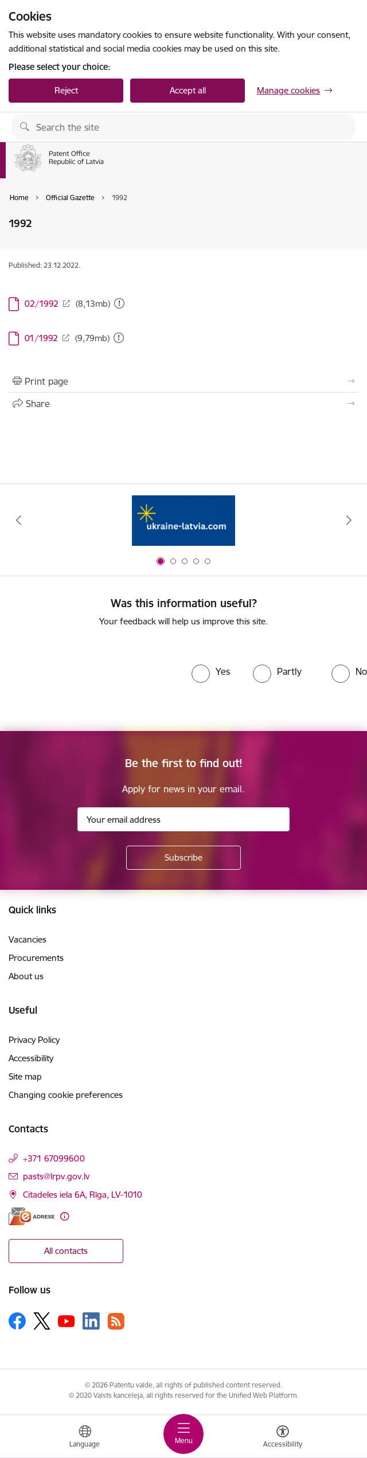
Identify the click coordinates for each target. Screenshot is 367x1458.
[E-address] (31, 1216)
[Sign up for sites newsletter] (183, 858)
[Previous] (18, 520)
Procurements (36, 957)
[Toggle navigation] (183, 1434)
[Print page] (183, 381)
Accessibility (31, 1058)
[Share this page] (183, 404)
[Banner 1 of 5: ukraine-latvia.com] (183, 520)
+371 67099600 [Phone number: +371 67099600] (54, 1158)
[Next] (348, 520)
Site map (25, 1076)
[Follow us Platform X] (41, 1321)
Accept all (188, 90)
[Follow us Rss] (115, 1321)
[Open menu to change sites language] (85, 1438)
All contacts (66, 1250)
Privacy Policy (34, 1039)
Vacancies (27, 939)
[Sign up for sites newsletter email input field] (183, 819)
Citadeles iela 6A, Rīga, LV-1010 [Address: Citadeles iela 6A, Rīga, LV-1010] (82, 1194)
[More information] (64, 1216)
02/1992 (41, 303)
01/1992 (41, 338)
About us (26, 976)
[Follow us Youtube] (66, 1320)
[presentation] (96, 679)
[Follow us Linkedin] (91, 1321)
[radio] (211, 671)
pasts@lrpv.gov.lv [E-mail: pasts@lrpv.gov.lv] (56, 1176)
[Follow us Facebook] (17, 1321)
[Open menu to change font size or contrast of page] (283, 1438)
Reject (66, 90)
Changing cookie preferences (66, 1094)
